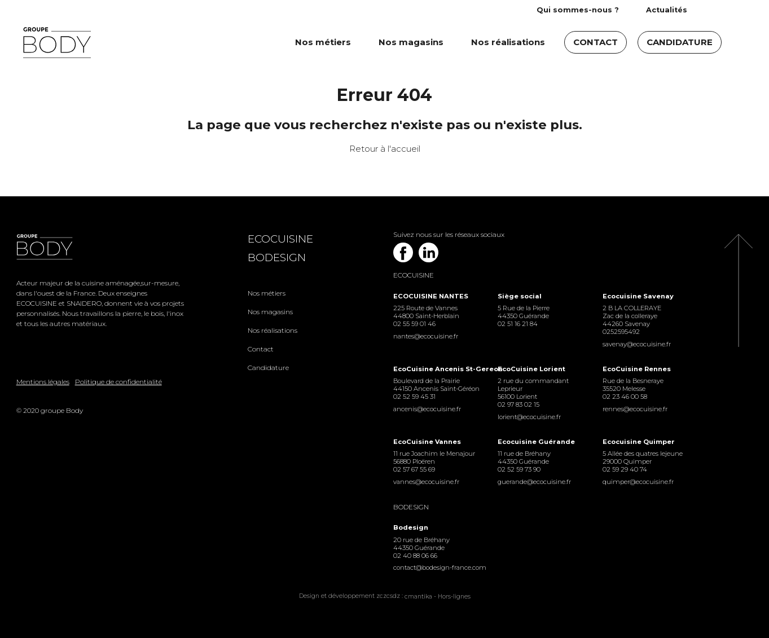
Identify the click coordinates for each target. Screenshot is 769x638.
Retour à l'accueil (384, 148)
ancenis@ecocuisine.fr (427, 409)
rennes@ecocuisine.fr (635, 409)
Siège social (520, 296)
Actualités (666, 10)
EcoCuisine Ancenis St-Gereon (437, 369)
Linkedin (428, 252)
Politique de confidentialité (118, 381)
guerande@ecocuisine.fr (534, 482)
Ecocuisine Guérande (536, 442)
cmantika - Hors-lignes (438, 596)
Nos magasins (411, 42)
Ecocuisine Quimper (639, 442)
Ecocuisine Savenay (638, 296)
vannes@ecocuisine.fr (426, 482)
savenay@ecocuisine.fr (637, 344)
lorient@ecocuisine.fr (529, 417)
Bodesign (277, 257)
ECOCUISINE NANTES (430, 296)
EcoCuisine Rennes (637, 369)
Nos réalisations (508, 42)
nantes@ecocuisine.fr (425, 336)
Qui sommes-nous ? (578, 10)
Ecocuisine (280, 238)
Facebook (403, 252)
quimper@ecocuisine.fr (638, 482)
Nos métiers (323, 42)
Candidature (680, 42)
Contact (595, 42)
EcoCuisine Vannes (427, 442)
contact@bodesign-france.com (437, 567)
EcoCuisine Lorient (531, 369)
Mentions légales (42, 381)
